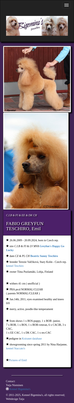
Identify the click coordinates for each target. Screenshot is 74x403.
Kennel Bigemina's (19, 389)
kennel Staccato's (15, 348)
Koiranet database (32, 338)
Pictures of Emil (18, 360)
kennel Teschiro (15, 265)
